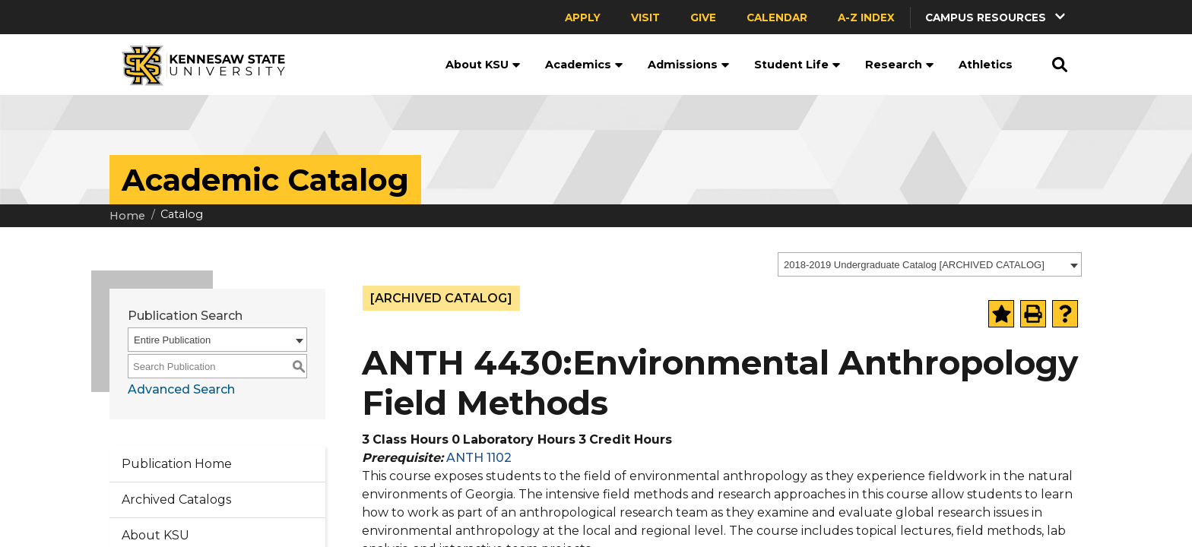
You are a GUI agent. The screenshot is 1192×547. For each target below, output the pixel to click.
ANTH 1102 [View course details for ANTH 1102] (479, 458)
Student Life (797, 64)
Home (127, 216)
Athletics (986, 64)
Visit (645, 17)
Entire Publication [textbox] (172, 340)
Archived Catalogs (176, 499)
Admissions (689, 64)
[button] (996, 17)
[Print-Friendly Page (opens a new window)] (1033, 313)
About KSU (483, 64)
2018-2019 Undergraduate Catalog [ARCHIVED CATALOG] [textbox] (914, 264)
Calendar (777, 17)
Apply (583, 17)
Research (899, 64)
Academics (584, 64)
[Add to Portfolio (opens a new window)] (1001, 313)
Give (703, 17)
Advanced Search (181, 389)
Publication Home (177, 464)
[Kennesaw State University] (197, 64)
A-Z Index (866, 17)
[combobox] (930, 264)
